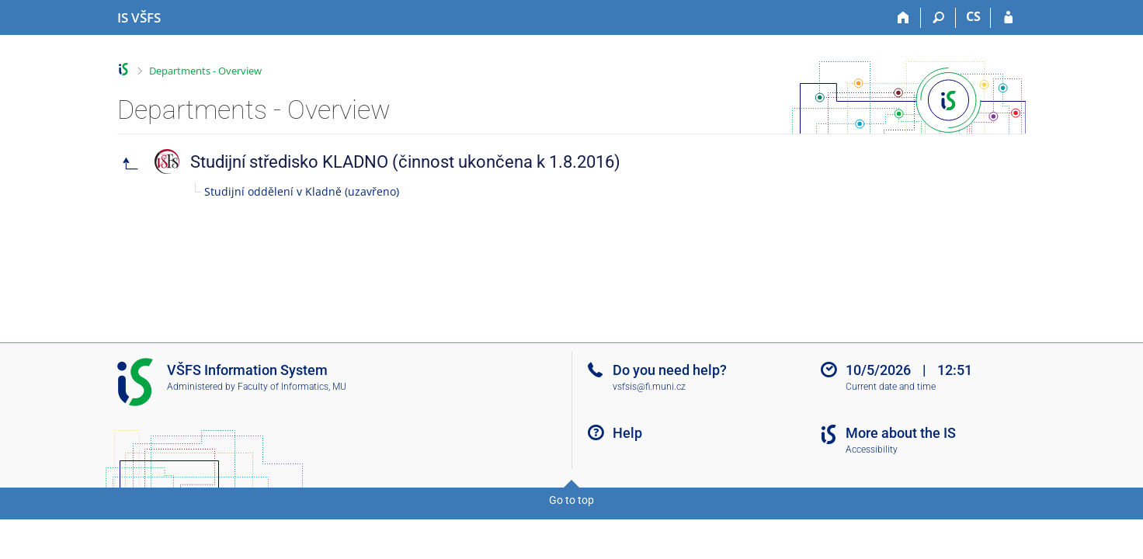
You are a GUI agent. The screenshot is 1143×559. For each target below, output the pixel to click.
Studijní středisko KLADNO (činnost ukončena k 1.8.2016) (405, 162)
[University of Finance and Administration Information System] (139, 18)
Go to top (571, 500)
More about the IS (901, 433)
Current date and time (891, 386)
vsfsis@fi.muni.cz (649, 386)
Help (627, 433)
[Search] (938, 18)
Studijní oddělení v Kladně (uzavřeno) (301, 191)
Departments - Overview (205, 71)
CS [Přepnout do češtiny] (973, 16)
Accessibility (872, 449)
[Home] (903, 18)
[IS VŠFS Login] (1008, 18)
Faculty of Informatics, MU (292, 386)
